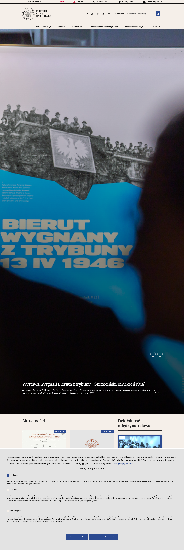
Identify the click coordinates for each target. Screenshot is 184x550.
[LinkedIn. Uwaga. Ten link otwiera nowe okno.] (87, 13)
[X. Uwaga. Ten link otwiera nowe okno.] (103, 13)
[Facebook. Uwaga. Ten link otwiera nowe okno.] (98, 13)
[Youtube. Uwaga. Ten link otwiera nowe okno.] (92, 13)
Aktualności (33, 416)
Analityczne (14, 490)
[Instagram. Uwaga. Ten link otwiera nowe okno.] (109, 13)
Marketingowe (15, 511)
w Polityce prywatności (123, 463)
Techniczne (14, 475)
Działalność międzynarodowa (134, 418)
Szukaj (158, 13)
